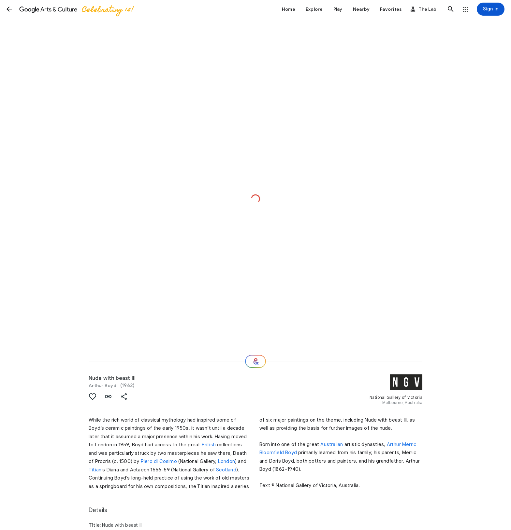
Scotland (226, 470)
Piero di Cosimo (159, 461)
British (209, 445)
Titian (95, 470)
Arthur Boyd (102, 385)
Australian (331, 444)
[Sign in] (490, 9)
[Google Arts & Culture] (76, 9)
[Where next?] (255, 361)
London (226, 461)
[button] (9, 9)
